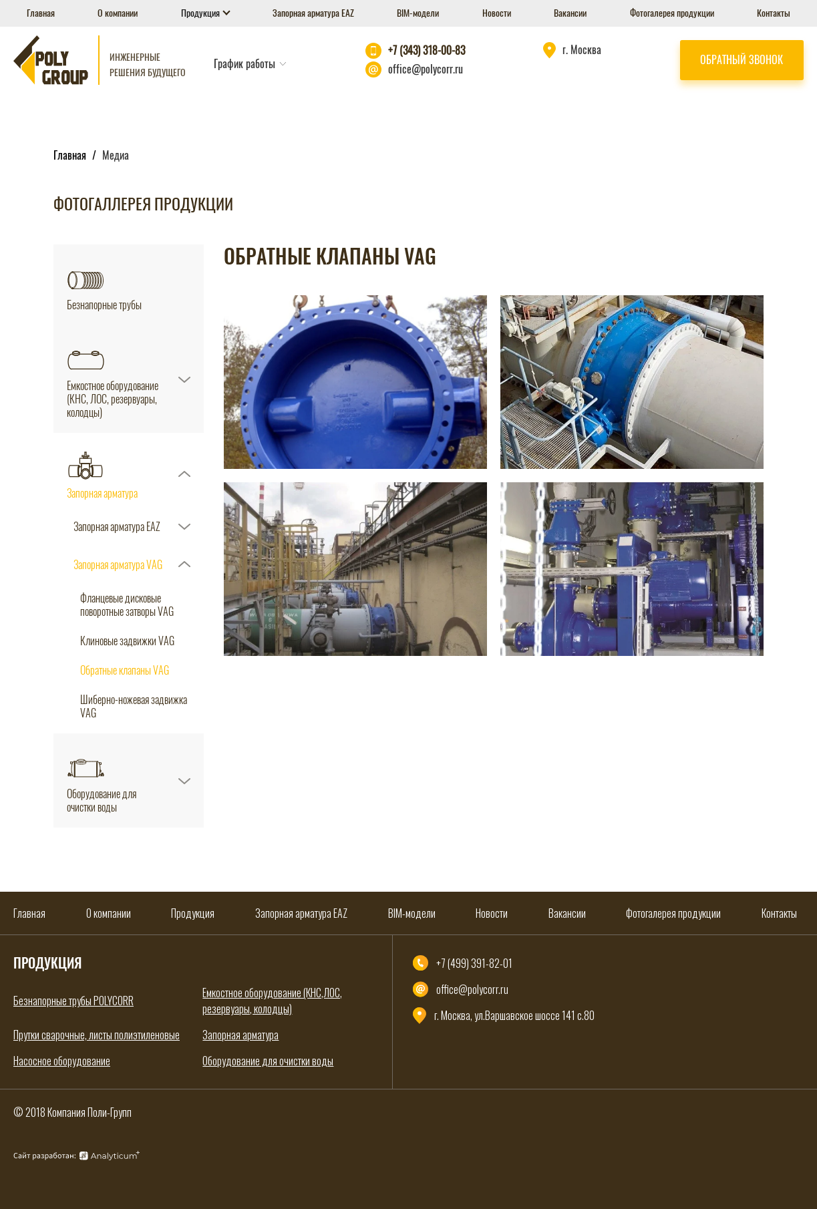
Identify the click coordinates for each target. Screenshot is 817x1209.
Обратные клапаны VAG (124, 670)
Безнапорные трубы (104, 305)
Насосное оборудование (61, 1061)
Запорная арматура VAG (117, 565)
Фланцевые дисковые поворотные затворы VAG (127, 605)
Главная (41, 13)
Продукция (201, 13)
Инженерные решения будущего (148, 65)
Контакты (773, 13)
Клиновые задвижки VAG (127, 641)
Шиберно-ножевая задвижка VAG (133, 706)
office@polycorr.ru (425, 69)
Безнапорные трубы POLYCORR (73, 1001)
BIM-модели (418, 13)
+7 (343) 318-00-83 (426, 50)
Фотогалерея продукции (672, 13)
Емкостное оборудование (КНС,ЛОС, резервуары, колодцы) (272, 1001)
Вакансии (570, 13)
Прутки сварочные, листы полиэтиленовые (96, 1035)
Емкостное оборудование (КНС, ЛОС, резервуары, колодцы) (112, 399)
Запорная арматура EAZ (313, 13)
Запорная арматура (102, 493)
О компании (118, 13)
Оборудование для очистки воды (101, 801)
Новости (496, 13)
